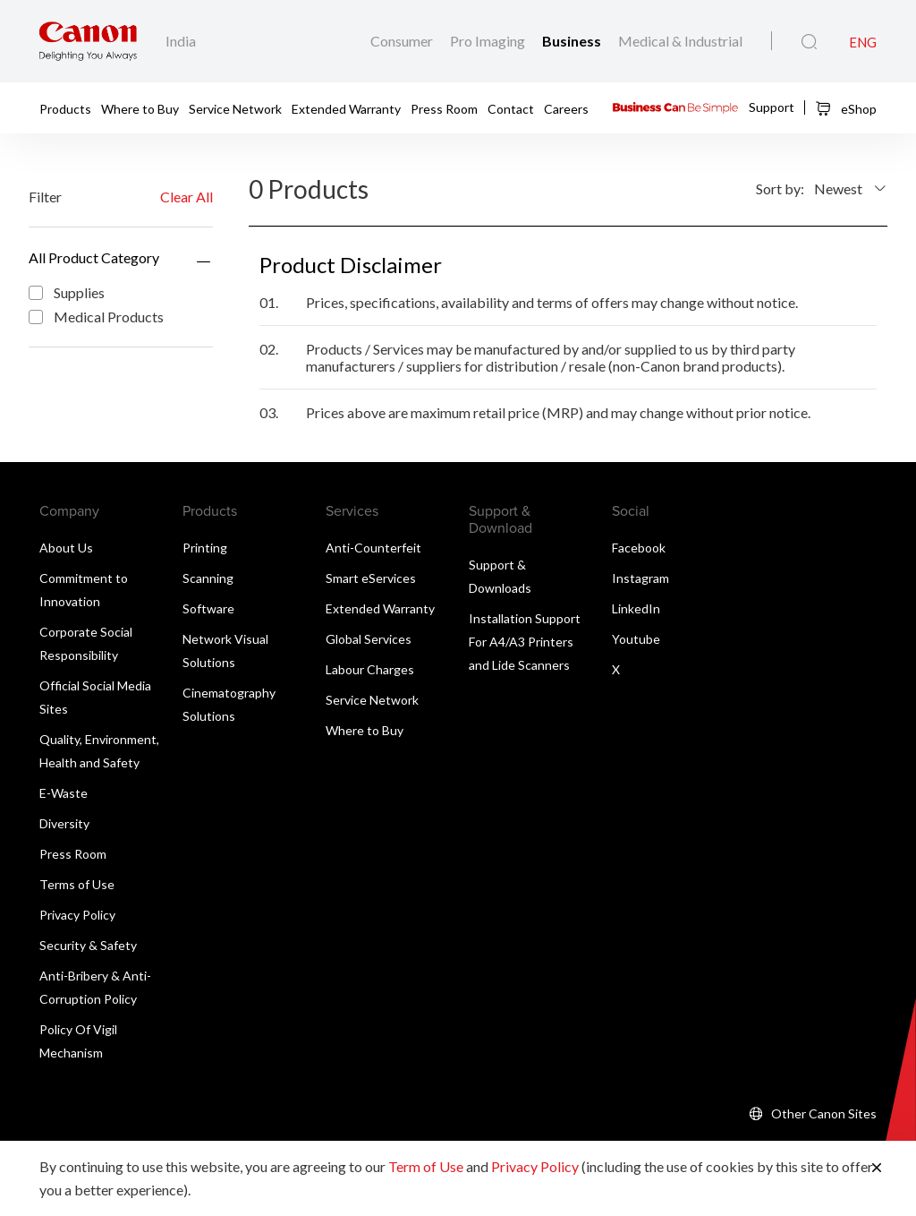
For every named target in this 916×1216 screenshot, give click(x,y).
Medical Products (96, 316)
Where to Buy (140, 108)
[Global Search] (809, 42)
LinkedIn (636, 608)
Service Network (235, 108)
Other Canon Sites (824, 1113)
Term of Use (425, 1166)
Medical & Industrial (680, 40)
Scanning (207, 578)
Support (771, 106)
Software (208, 608)
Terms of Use (76, 884)
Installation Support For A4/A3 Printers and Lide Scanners (525, 641)
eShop (846, 108)
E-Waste (63, 793)
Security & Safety (88, 945)
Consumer (403, 40)
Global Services (368, 639)
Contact (511, 108)
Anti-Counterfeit (373, 547)
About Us (66, 547)
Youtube (636, 639)
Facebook (639, 547)
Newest (838, 188)
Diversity (64, 823)
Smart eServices (371, 578)
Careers (566, 108)
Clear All (186, 196)
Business (573, 40)
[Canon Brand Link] (88, 41)
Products (65, 108)
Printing (204, 547)
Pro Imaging (489, 40)
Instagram (640, 578)
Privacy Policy (77, 914)
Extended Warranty (346, 108)
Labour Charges (370, 669)
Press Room (444, 108)
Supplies (67, 292)
